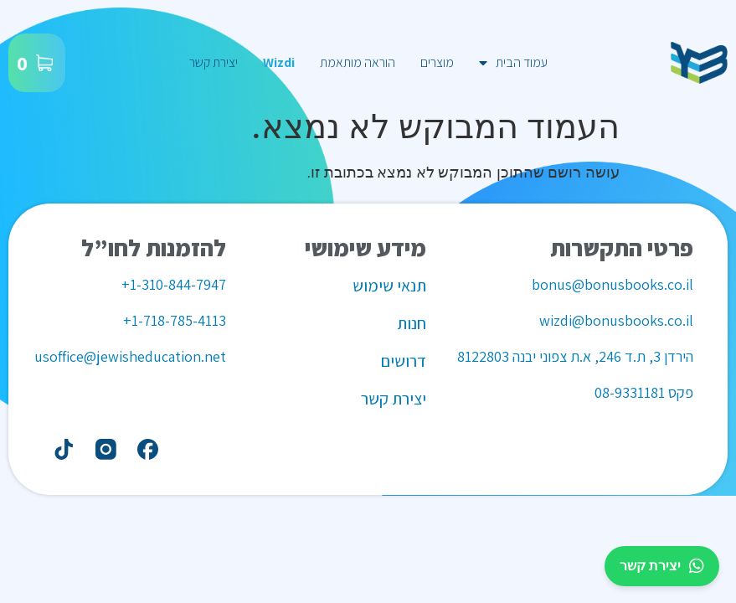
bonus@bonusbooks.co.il (612, 284)
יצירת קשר (213, 62)
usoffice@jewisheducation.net (130, 356)
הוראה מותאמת (357, 62)
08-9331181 (629, 392)
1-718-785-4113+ (174, 320)
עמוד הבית (513, 63)
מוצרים (437, 62)
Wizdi (279, 62)
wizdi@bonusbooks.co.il (616, 320)
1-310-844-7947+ (173, 284)
